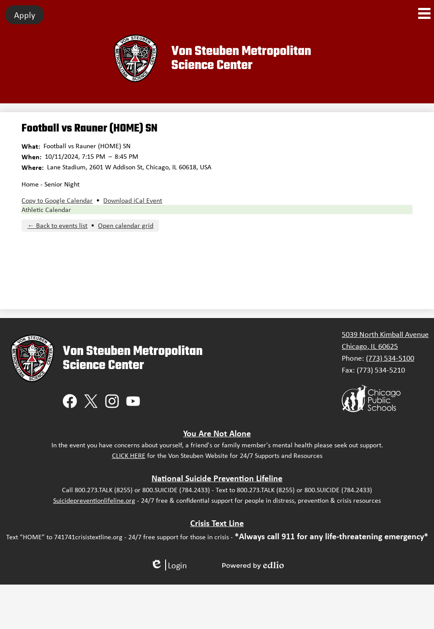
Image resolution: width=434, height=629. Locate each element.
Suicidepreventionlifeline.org (94, 500)
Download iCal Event (132, 200)
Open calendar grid (125, 225)
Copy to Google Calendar (57, 200)
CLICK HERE (128, 455)
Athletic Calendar (46, 209)
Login (168, 565)
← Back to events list (57, 225)
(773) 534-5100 (390, 358)
